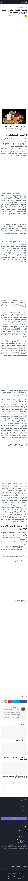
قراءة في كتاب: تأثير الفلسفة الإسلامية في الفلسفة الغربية (15, 777)
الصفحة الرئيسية (23, 7)
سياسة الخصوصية (16, 876)
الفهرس (8, 878)
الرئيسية (23, 876)
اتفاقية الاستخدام (7, 876)
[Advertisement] (14, 63)
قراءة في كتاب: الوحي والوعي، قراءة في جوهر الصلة (14, 758)
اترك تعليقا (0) (14, 783)
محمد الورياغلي (15, 707)
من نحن (19, 878)
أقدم (3, 787)
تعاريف (18, 7)
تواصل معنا (14, 878)
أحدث (25, 787)
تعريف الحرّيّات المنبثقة (20, 740)
